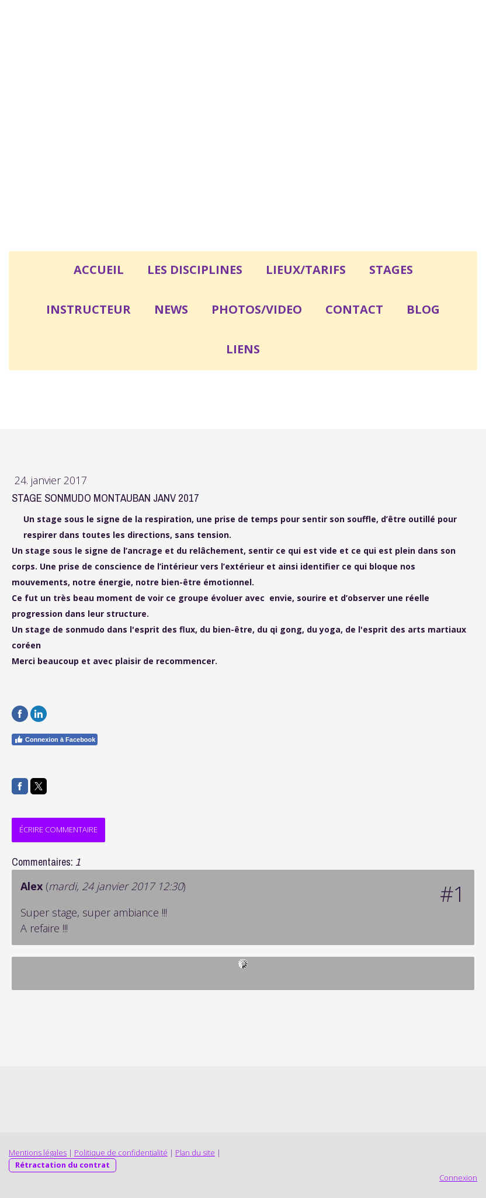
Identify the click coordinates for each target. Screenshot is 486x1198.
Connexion (458, 1177)
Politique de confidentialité (121, 1152)
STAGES (391, 269)
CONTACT (354, 309)
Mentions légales (38, 1152)
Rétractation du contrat (62, 1164)
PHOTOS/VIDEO (256, 309)
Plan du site (195, 1152)
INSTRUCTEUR (88, 309)
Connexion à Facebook (54, 739)
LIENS (243, 349)
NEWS (171, 309)
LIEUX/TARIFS (306, 269)
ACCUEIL (99, 269)
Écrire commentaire (58, 829)
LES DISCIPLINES (194, 269)
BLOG (423, 309)
